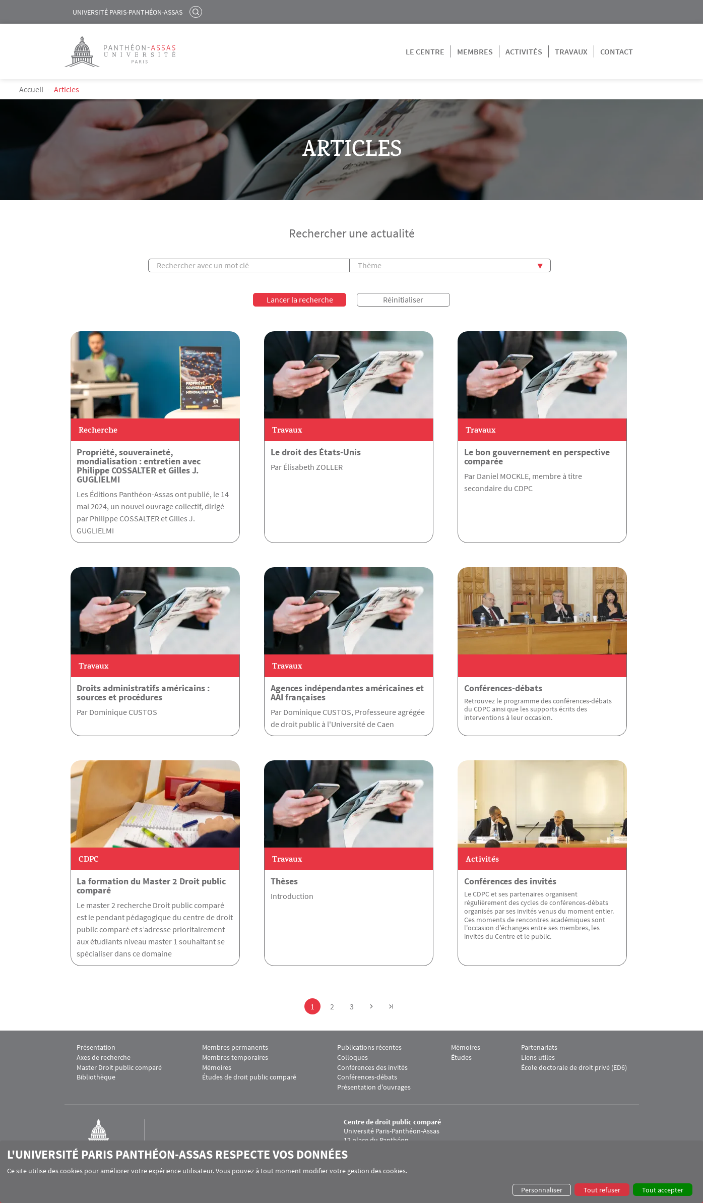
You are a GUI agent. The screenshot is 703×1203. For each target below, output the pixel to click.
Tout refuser (602, 1189)
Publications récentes (369, 1046)
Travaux (571, 51)
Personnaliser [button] (541, 1189)
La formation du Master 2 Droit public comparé (151, 885)
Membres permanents (235, 1046)
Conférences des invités (510, 880)
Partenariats (539, 1046)
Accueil (31, 89)
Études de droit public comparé (249, 1076)
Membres (475, 51)
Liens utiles (538, 1056)
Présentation (96, 1046)
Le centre (425, 51)
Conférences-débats (503, 687)
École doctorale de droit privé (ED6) (574, 1066)
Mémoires (216, 1066)
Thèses (284, 880)
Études (461, 1056)
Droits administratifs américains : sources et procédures (143, 692)
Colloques (352, 1056)
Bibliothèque (96, 1076)
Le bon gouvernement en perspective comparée (537, 456)
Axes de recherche (104, 1056)
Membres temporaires (235, 1056)
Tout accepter (662, 1189)
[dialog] (351, 1171)
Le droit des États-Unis (316, 451)
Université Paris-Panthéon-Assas (127, 12)
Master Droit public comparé (119, 1066)
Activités (523, 51)
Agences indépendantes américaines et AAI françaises (347, 692)
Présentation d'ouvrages (374, 1086)
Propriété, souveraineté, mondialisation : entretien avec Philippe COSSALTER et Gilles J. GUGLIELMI (139, 465)
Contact (616, 51)
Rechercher (197, 11)
